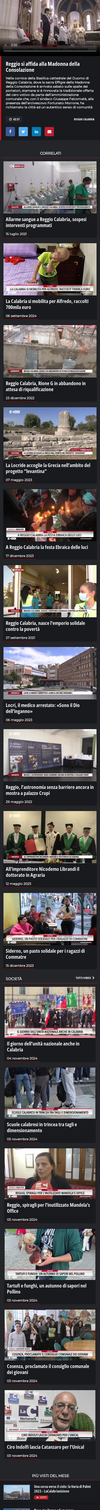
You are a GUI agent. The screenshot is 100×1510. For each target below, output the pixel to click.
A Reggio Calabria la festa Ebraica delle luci (47, 546)
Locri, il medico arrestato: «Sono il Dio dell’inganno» (43, 708)
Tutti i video (85, 978)
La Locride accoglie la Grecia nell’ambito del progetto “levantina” (48, 468)
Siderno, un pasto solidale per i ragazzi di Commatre (45, 953)
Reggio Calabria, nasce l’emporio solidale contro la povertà (45, 625)
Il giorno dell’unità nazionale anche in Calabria (43, 1046)
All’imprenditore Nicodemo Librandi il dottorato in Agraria (42, 871)
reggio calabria (84, 119)
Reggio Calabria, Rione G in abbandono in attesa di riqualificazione (46, 386)
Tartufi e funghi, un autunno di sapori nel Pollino (46, 1288)
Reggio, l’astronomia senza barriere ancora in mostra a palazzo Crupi (50, 789)
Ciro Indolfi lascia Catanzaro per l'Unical (45, 1446)
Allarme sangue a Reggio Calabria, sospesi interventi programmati (46, 222)
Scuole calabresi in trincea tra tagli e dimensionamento (42, 1127)
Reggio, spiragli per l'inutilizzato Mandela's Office (48, 1207)
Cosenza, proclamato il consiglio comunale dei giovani (48, 1369)
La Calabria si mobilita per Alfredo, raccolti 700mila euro (47, 303)
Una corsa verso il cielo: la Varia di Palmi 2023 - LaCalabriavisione (62, 1489)
